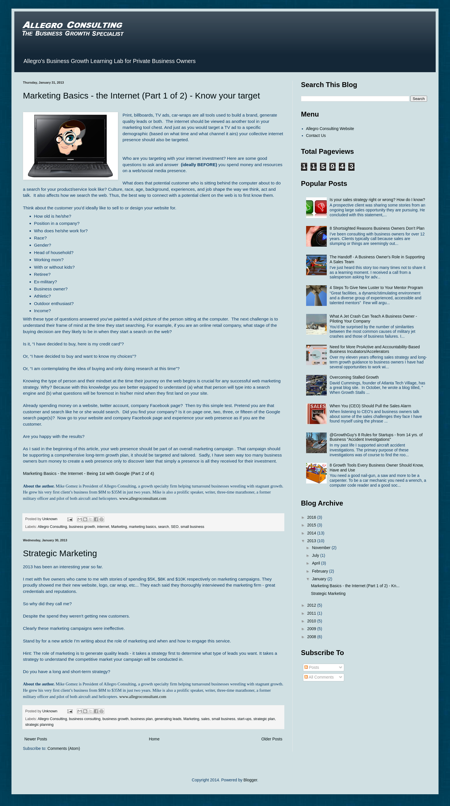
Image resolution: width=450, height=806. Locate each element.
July (316, 555)
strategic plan (264, 719)
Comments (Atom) (64, 748)
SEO (175, 527)
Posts (311, 667)
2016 (312, 517)
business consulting (85, 719)
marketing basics (142, 527)
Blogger (250, 780)
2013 (312, 540)
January (319, 579)
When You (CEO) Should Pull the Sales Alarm (370, 406)
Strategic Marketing (60, 553)
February (320, 571)
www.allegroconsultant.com (142, 498)
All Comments (319, 677)
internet (103, 527)
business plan (142, 719)
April (316, 563)
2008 (312, 636)
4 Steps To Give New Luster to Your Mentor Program (376, 287)
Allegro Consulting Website (330, 128)
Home (154, 739)
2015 (312, 525)
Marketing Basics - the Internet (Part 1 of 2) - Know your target (141, 95)
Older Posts (271, 739)
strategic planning (39, 725)
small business (192, 527)
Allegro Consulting (52, 527)
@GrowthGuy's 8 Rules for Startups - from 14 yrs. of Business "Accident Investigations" (376, 437)
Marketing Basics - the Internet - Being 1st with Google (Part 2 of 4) (88, 473)
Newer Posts (35, 739)
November (321, 547)
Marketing (119, 527)
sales (205, 719)
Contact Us (316, 135)
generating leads (168, 719)
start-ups (244, 719)
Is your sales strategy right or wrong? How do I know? (377, 199)
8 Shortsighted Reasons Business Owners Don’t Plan (377, 228)
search (163, 527)
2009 (312, 628)
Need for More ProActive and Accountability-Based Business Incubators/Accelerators (375, 349)
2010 (312, 621)
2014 (312, 533)
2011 (312, 613)
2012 (312, 605)
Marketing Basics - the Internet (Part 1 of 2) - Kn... (355, 585)
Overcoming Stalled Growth (354, 377)
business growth (82, 527)
